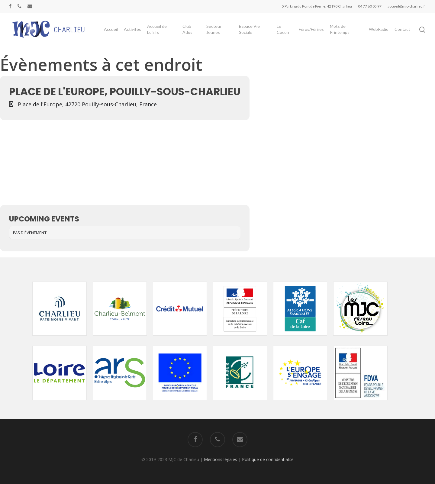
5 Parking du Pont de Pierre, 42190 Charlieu (317, 6)
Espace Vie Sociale (255, 33)
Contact (402, 33)
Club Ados (197, 33)
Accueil (123, 33)
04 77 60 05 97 (370, 6)
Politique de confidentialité (268, 459)
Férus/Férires (313, 33)
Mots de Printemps (342, 33)
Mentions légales (220, 459)
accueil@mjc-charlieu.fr (407, 6)
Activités (144, 33)
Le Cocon (287, 33)
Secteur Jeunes (222, 33)
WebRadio (378, 33)
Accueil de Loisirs (169, 33)
